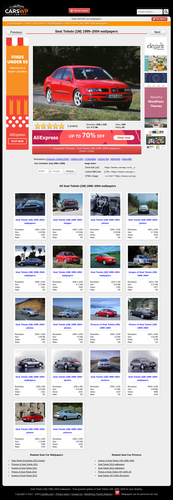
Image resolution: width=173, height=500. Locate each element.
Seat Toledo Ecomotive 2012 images (28, 460)
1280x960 (90, 159)
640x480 (127, 159)
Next (157, 32)
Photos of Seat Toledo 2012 (24, 472)
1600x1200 (77, 159)
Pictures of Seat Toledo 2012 (25, 464)
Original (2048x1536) (57, 159)
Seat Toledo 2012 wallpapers (111, 464)
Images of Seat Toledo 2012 (24, 468)
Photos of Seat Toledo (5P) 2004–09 (114, 472)
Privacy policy (62, 494)
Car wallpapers (15, 23)
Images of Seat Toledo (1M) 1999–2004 (116, 460)
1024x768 (103, 159)
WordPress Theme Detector (98, 494)
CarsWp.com (46, 494)
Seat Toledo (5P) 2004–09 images (113, 475)
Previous (16, 32)
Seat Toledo (38, 23)
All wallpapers (55, 23)
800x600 (115, 159)
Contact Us (76, 494)
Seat (28, 23)
